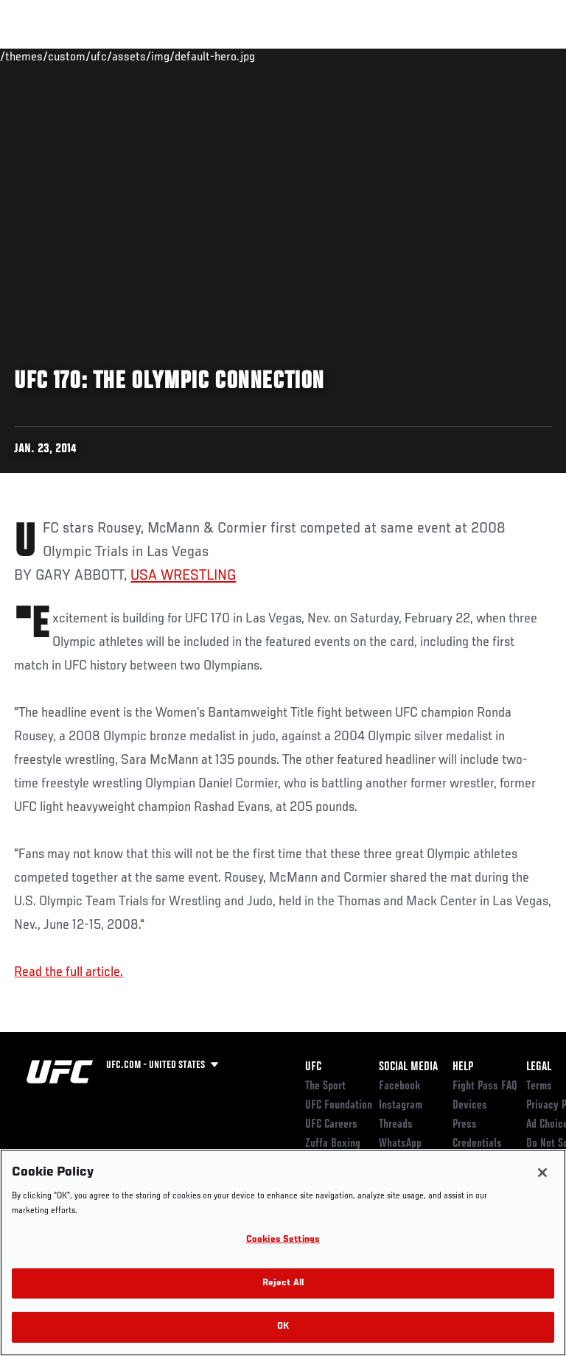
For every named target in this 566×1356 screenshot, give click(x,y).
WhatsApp (400, 1144)
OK (283, 1327)
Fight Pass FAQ (485, 1086)
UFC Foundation (338, 1105)
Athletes (168, 56)
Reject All (283, 1283)
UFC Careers (331, 1124)
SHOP (477, 56)
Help (463, 1067)
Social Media (408, 1067)
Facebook (400, 1086)
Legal (538, 1067)
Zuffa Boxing (408, 62)
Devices (470, 1105)
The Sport (325, 1086)
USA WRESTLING (183, 576)
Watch (349, 56)
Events (40, 56)
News (226, 56)
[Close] (542, 1172)
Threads (396, 1124)
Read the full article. (68, 972)
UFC (313, 1067)
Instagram (400, 1105)
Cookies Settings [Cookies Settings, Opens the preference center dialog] (283, 1240)
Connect (290, 56)
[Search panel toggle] (518, 56)
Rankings (103, 56)
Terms (539, 1086)
